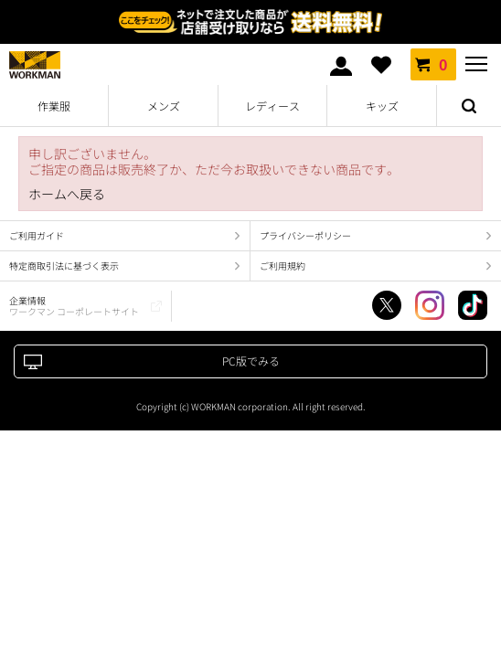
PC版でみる (251, 360)
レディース (272, 105)
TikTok (472, 305)
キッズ (382, 105)
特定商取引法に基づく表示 (64, 265)
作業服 (53, 105)
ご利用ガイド (36, 235)
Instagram (429, 305)
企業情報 (74, 305)
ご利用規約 (282, 265)
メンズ (163, 105)
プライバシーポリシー (305, 235)
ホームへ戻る (66, 194)
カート (433, 64)
